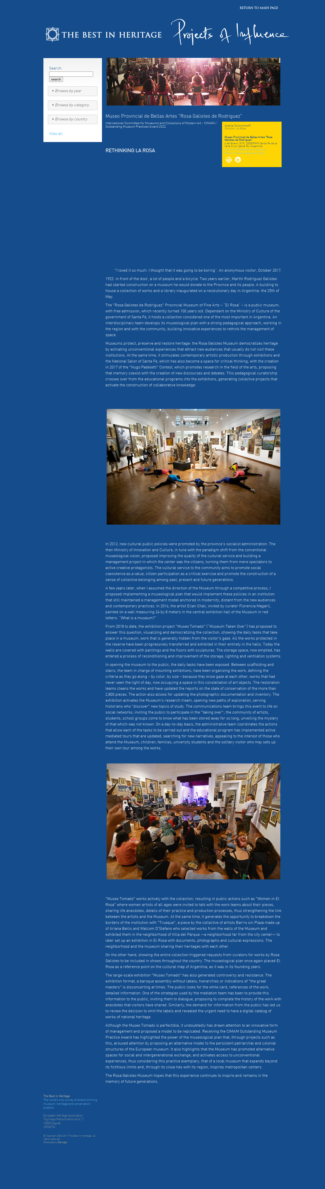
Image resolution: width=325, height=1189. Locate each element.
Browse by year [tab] (66, 91)
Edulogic (62, 1142)
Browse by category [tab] (70, 105)
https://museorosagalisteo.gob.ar (245, 153)
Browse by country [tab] (69, 119)
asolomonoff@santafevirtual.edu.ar (246, 149)
